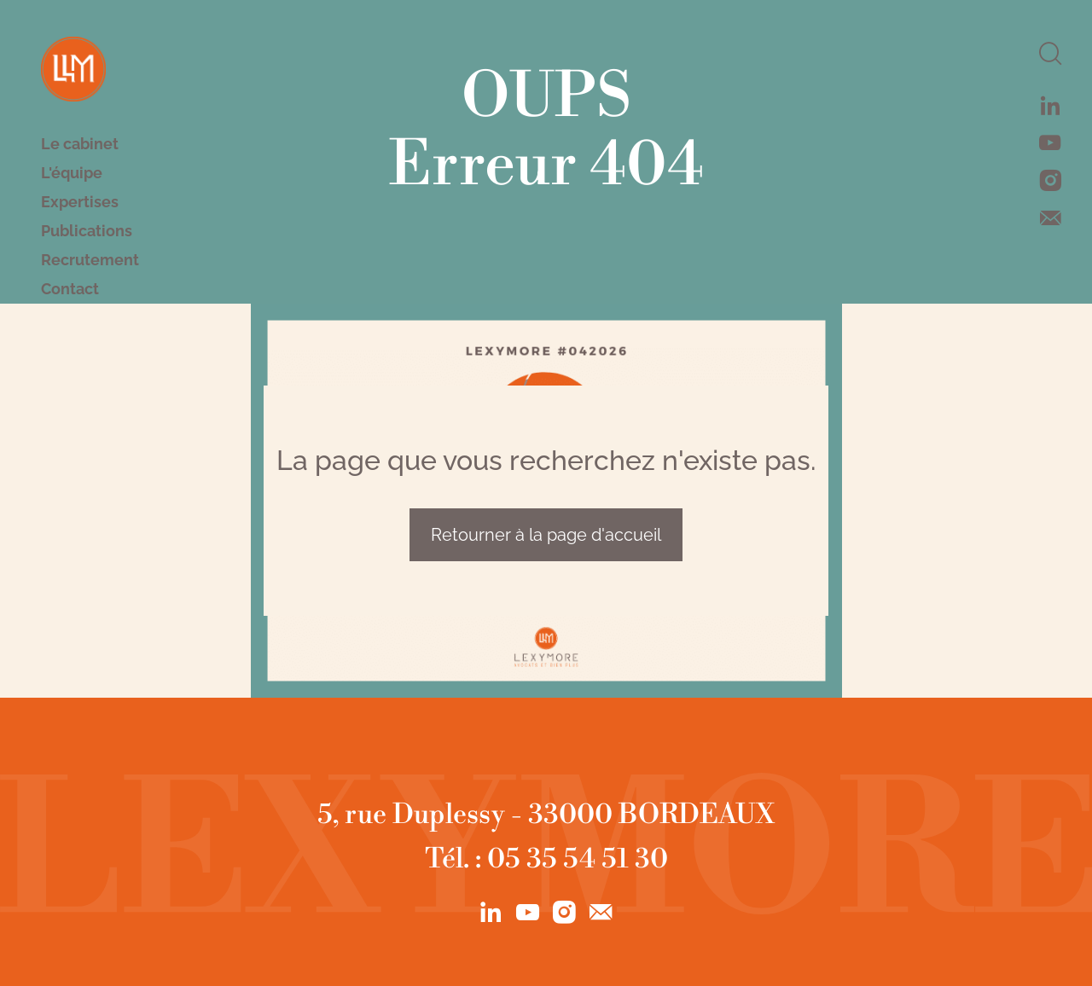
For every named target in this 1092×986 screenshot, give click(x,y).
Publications (86, 231)
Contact (70, 289)
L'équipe (71, 173)
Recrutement (90, 260)
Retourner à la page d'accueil (546, 535)
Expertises (80, 202)
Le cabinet (80, 144)
